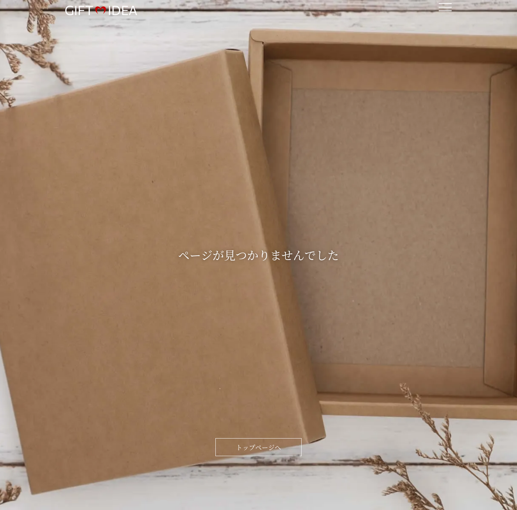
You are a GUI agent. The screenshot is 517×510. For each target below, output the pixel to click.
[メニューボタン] (445, 7)
